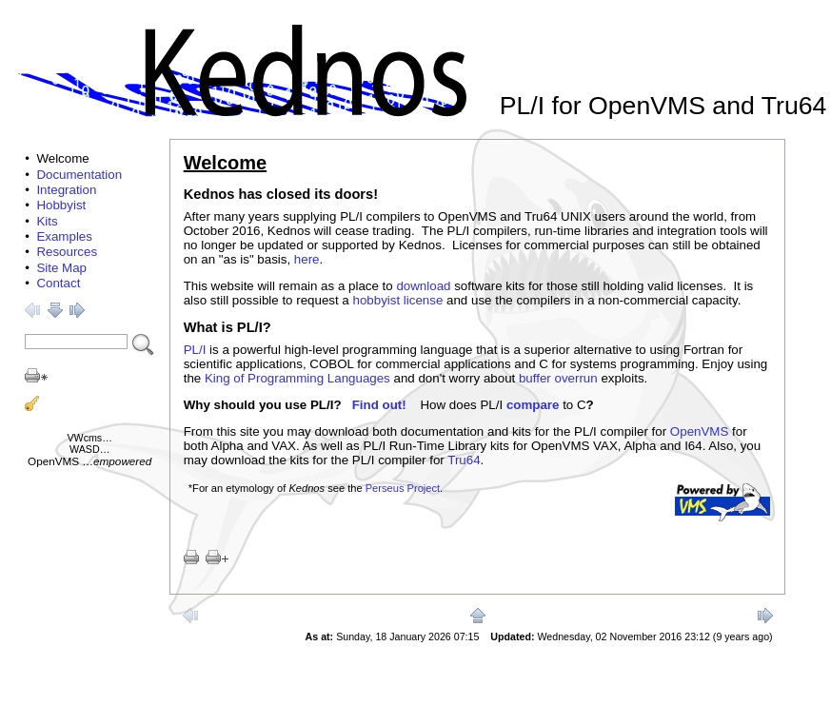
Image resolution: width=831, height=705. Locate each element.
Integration (66, 190)
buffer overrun (558, 378)
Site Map (61, 268)
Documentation (79, 174)
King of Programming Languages (297, 378)
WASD (84, 449)
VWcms (85, 437)
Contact (58, 283)
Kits (46, 221)
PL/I (195, 350)
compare (533, 405)
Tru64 (463, 460)
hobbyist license (398, 300)
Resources (66, 252)
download (423, 286)
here (307, 259)
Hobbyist (61, 205)
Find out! (379, 405)
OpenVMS (53, 461)
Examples (64, 236)
